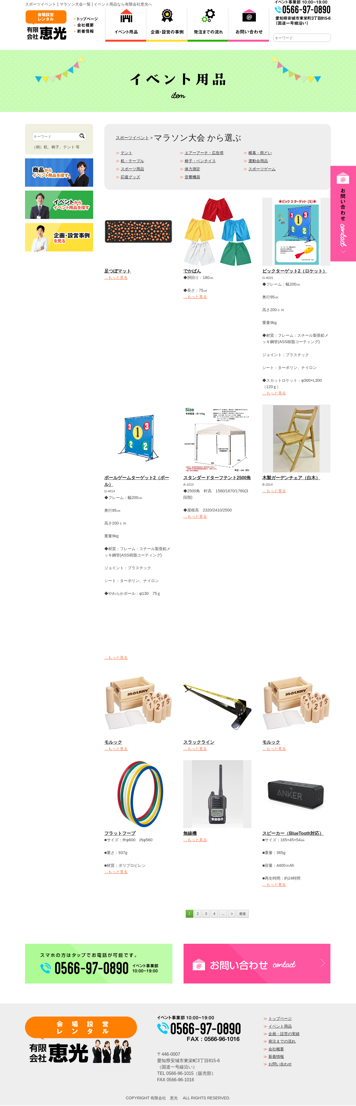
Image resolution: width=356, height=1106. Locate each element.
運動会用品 (258, 161)
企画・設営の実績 (284, 1034)
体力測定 (192, 169)
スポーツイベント (132, 138)
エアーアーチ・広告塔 (204, 153)
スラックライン (198, 742)
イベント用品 (280, 1027)
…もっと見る (116, 278)
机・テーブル (132, 161)
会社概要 (276, 1049)
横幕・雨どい (260, 153)
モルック (113, 742)
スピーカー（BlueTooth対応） (293, 834)
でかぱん (192, 271)
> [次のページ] (232, 914)
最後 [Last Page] (242, 914)
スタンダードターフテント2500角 (217, 478)
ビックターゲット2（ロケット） (294, 271)
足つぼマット (117, 271)
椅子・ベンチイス (200, 161)
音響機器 (192, 177)
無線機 (190, 834)
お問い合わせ (280, 1064)
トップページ (280, 1019)
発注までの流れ (282, 1042)
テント (126, 153)
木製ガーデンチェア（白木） (291, 478)
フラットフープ (119, 834)
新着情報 (276, 1057)
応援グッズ (130, 177)
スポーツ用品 (132, 169)
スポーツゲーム (262, 169)
